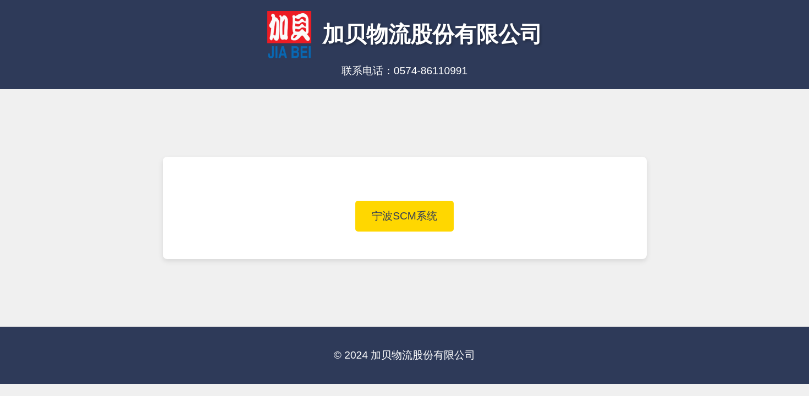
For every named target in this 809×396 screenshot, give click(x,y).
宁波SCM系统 (404, 216)
